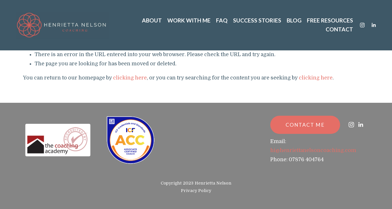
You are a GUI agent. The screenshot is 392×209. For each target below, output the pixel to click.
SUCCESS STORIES (257, 20)
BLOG (294, 20)
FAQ (222, 20)
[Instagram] (362, 25)
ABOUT (152, 20)
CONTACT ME (305, 125)
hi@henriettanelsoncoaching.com (313, 150)
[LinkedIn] (373, 25)
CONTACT (339, 29)
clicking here (130, 78)
